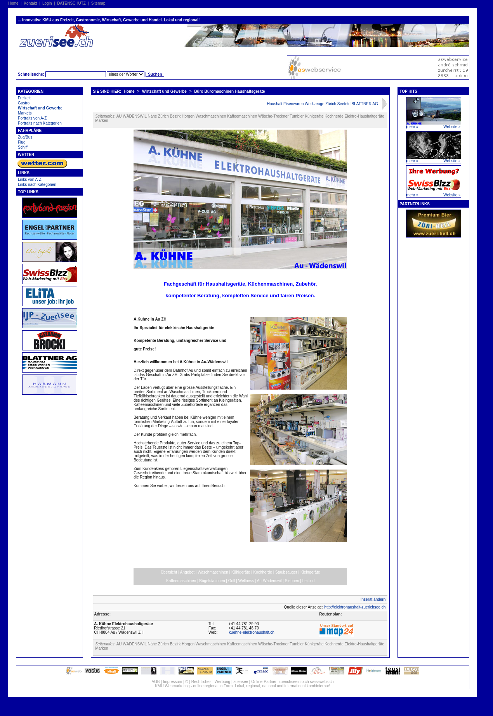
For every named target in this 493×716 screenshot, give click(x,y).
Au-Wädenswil (269, 581)
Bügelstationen (212, 581)
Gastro (24, 103)
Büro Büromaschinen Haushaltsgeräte (229, 91)
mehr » (412, 127)
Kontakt (30, 3)
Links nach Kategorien (37, 184)
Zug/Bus (25, 137)
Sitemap (98, 3)
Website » (451, 127)
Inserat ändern (373, 599)
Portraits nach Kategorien (40, 123)
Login (47, 3)
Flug (21, 142)
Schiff (23, 147)
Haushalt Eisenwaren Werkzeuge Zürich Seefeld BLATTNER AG (322, 104)
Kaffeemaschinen (181, 581)
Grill (231, 581)
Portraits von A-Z (32, 118)
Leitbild (308, 581)
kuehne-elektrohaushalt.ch (251, 632)
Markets (25, 113)
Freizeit (24, 98)
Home (13, 3)
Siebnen (292, 581)
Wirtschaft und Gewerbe (40, 108)
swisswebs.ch (321, 682)
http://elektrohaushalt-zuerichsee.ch (354, 607)
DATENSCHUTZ (71, 3)
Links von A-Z (30, 179)
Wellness (246, 581)
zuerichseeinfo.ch (294, 682)
